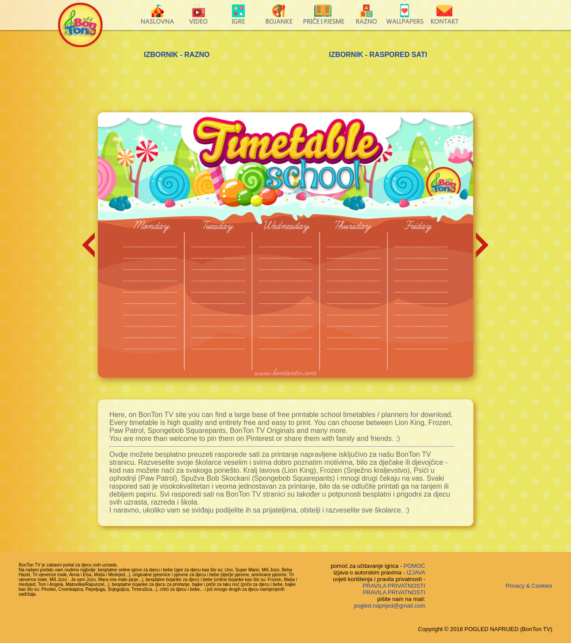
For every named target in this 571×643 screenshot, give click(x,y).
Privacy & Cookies (528, 585)
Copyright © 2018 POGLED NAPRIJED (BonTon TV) (485, 629)
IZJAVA (416, 572)
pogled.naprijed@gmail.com (389, 605)
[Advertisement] (285, 88)
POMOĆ (414, 566)
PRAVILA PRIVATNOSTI (394, 585)
